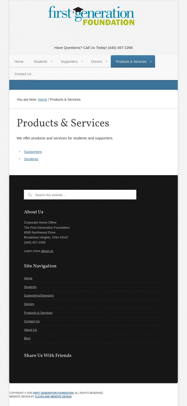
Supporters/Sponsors (39, 295)
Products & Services (38, 313)
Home (28, 278)
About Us (30, 330)
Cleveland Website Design (53, 396)
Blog (27, 338)
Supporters (33, 152)
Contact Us (31, 321)
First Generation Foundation (53, 393)
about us (47, 251)
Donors (29, 304)
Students (31, 159)
